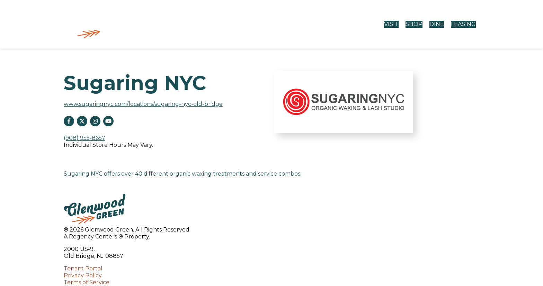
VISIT (391, 24)
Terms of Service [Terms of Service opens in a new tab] (86, 282)
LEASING (463, 24)
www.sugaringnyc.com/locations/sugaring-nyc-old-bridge (143, 104)
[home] (100, 24)
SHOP (414, 24)
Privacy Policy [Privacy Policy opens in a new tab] (83, 275)
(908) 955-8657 (84, 138)
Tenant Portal (83, 268)
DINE (436, 24)
